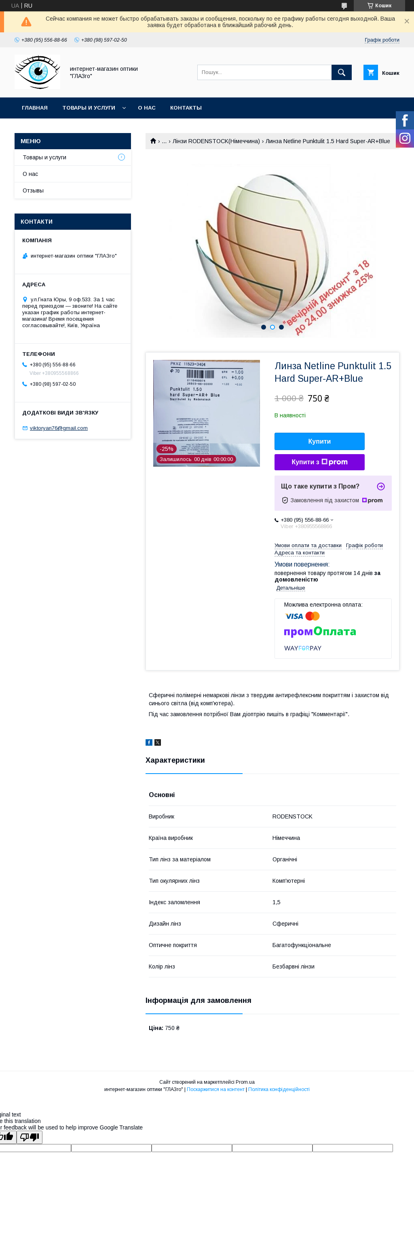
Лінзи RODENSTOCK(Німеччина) (216, 141)
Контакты (186, 108)
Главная (35, 108)
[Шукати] (342, 72)
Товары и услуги (88, 108)
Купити (319, 441)
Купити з (319, 462)
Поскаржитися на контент (216, 1089)
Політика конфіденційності (279, 1089)
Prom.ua (245, 1082)
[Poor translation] (29, 1137)
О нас (147, 108)
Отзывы (33, 190)
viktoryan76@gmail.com (59, 428)
